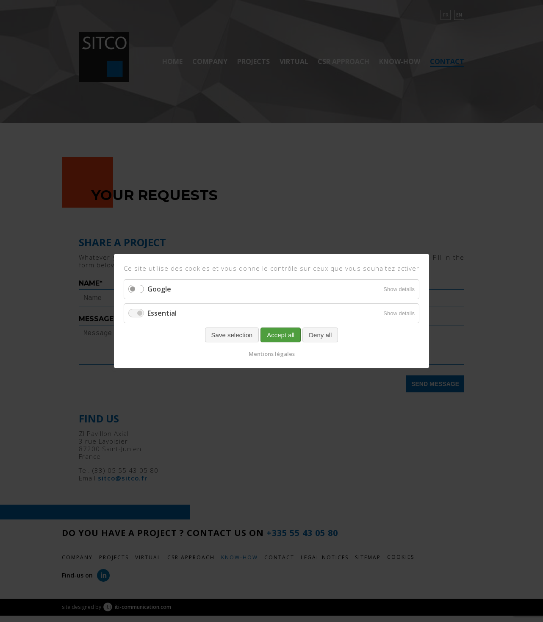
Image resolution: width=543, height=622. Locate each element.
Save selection (232, 335)
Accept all (280, 335)
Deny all (320, 335)
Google (159, 289)
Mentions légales (272, 354)
